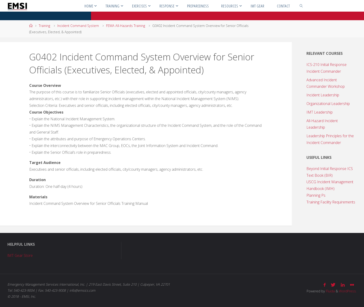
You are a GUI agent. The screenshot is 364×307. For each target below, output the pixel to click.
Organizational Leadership (328, 103)
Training (44, 25)
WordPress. (348, 291)
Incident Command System (78, 25)
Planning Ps (315, 195)
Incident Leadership (322, 95)
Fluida (330, 291)
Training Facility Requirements (330, 202)
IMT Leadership (319, 112)
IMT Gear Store (20, 255)
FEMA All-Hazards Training (125, 25)
